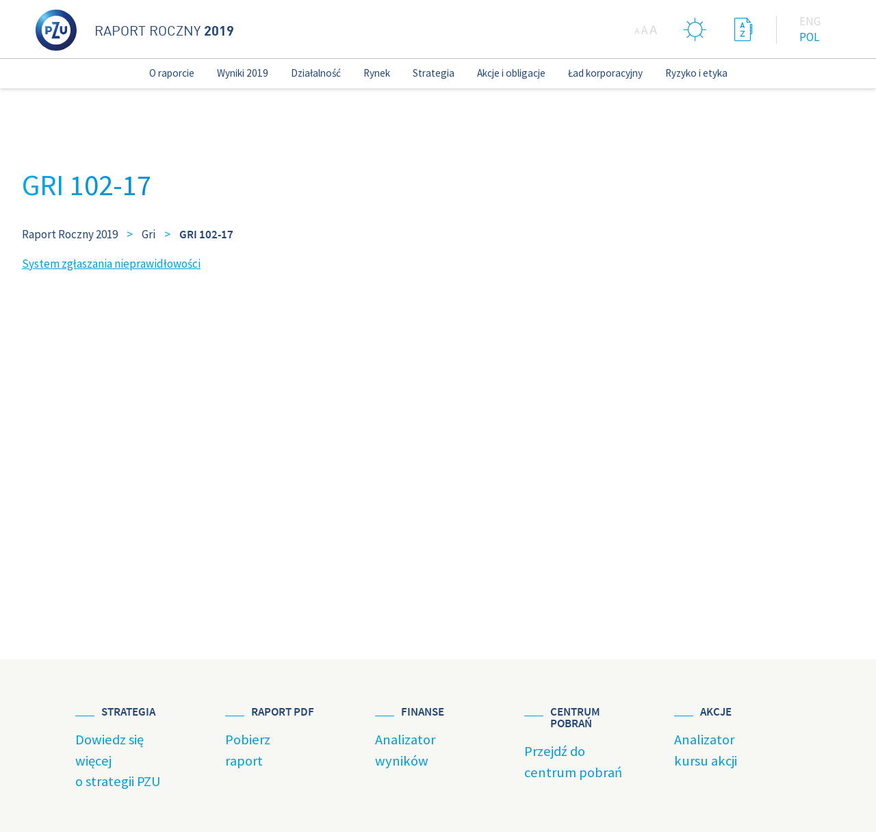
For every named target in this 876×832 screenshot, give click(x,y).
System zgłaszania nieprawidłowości (111, 263)
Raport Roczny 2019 (70, 234)
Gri (148, 234)
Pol (809, 37)
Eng (810, 21)
